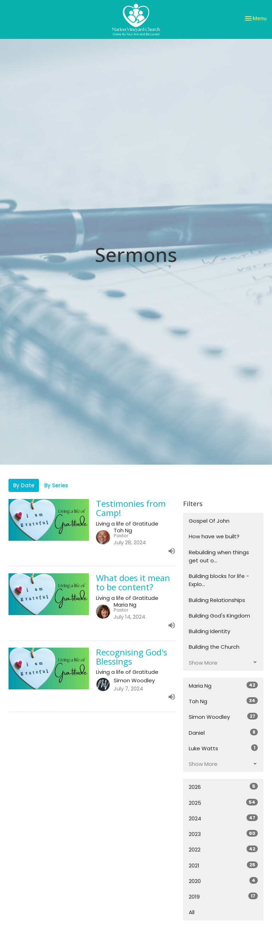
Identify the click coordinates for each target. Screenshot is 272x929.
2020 (223, 881)
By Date (23, 485)
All (191, 912)
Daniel (223, 732)
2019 (223, 896)
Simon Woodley (223, 717)
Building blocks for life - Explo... (219, 580)
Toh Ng (223, 701)
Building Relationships (217, 600)
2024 (223, 818)
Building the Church (214, 646)
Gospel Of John (209, 520)
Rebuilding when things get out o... (219, 556)
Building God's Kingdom (219, 615)
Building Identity (209, 631)
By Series (56, 485)
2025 (223, 803)
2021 (223, 865)
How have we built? (214, 536)
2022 (223, 849)
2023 (223, 834)
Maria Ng (223, 685)
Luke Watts (223, 748)
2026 (223, 787)
